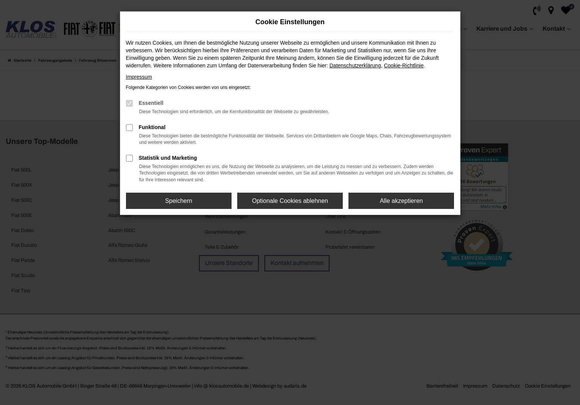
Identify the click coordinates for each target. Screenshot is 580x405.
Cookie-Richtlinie (404, 65)
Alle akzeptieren (401, 201)
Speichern (178, 201)
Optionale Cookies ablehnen (290, 201)
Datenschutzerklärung (355, 65)
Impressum (139, 77)
